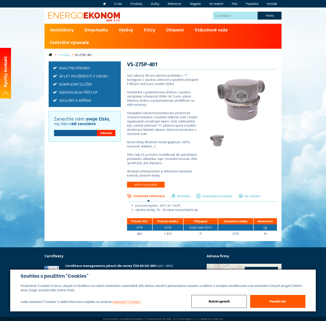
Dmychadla (96, 30)
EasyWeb (137, 318)
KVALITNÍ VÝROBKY (74, 68)
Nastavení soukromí (212, 318)
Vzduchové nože (211, 30)
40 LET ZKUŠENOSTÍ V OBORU (83, 76)
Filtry (149, 30)
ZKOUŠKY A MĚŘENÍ (75, 100)
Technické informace (149, 196)
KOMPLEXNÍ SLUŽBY (75, 84)
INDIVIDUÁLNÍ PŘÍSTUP (78, 92)
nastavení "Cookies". (126, 302)
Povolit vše (278, 301)
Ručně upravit (219, 301)
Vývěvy (126, 30)
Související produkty (217, 196)
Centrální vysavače (69, 42)
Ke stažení (252, 196)
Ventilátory (62, 30)
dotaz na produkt (145, 185)
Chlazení (175, 30)
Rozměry (183, 196)
